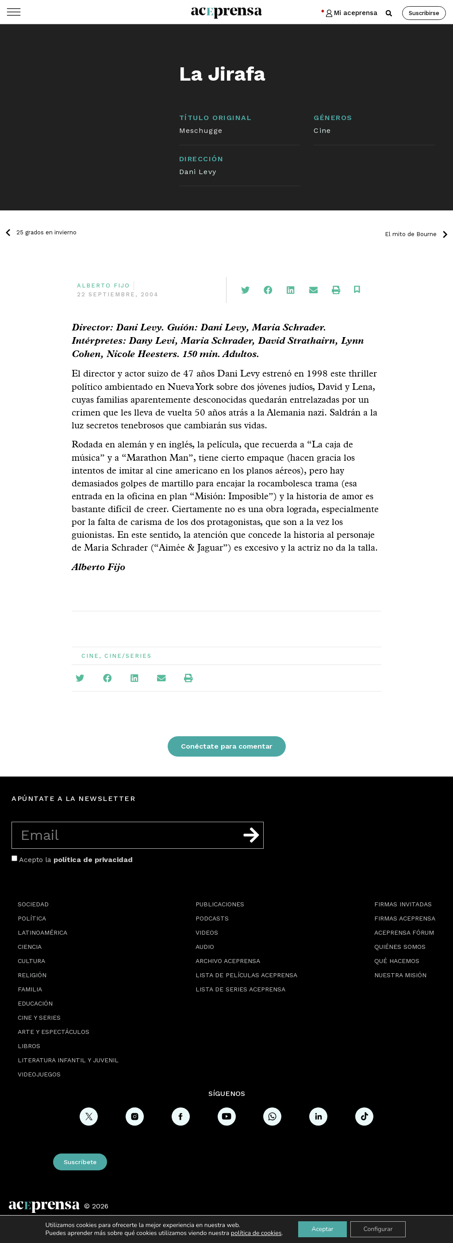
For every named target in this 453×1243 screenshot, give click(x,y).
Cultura (31, 960)
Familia (30, 989)
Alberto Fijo (103, 285)
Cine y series (39, 1017)
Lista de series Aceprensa (240, 989)
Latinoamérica (42, 932)
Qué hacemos (396, 960)
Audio (205, 946)
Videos (207, 932)
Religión (32, 975)
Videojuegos (39, 1074)
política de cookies (256, 1233)
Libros (29, 1045)
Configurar (378, 1229)
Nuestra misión (400, 975)
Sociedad (33, 904)
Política (32, 918)
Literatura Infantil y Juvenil (68, 1060)
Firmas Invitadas (403, 904)
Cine (322, 130)
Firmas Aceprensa (404, 918)
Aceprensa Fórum (404, 932)
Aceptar (322, 1229)
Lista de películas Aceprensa (246, 975)
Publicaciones (220, 904)
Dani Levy (197, 171)
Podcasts (212, 918)
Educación (35, 1003)
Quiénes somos (400, 946)
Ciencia (30, 946)
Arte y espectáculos (53, 1031)
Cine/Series (128, 656)
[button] (389, 13)
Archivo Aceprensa (228, 960)
